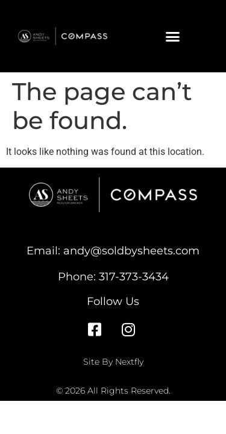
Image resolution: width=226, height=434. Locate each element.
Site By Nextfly (113, 361)
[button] (172, 36)
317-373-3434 (134, 276)
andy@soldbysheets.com (131, 250)
